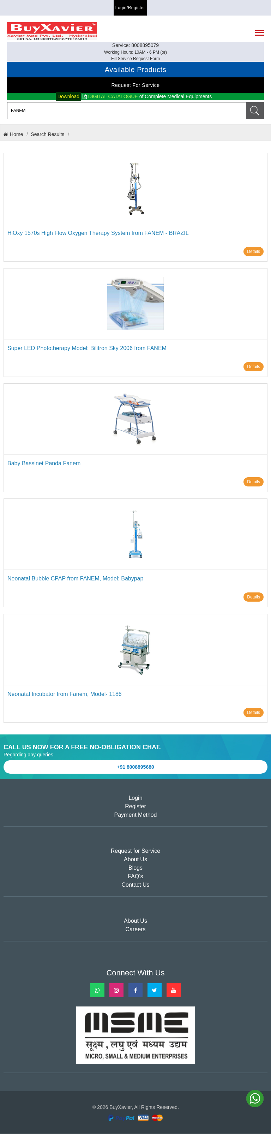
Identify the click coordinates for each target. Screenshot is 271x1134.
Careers (136, 930)
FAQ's (135, 877)
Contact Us (135, 885)
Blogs (135, 869)
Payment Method (135, 816)
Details (253, 251)
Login (135, 799)
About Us (135, 860)
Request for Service (135, 85)
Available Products (135, 70)
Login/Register (130, 7)
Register (135, 807)
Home (13, 134)
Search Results (47, 134)
